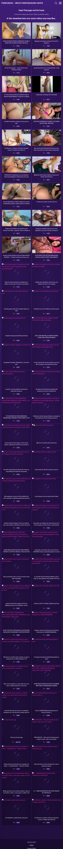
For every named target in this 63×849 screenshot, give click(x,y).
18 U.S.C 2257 (31, 842)
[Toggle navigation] (60, 3)
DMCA (31, 845)
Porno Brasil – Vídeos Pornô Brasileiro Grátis (19, 3)
